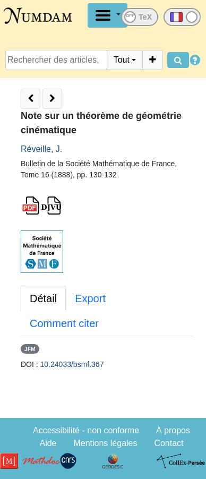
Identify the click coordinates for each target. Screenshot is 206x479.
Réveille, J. (41, 148)
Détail (43, 298)
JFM (30, 349)
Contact (168, 443)
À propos (173, 430)
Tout (122, 59)
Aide (47, 443)
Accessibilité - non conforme (86, 430)
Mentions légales (105, 443)
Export (90, 298)
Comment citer (64, 323)
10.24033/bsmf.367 (72, 364)
